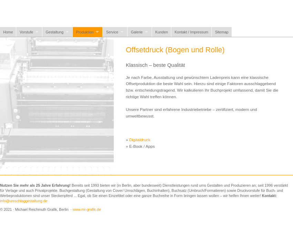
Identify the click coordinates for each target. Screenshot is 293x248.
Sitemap (222, 32)
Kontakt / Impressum (192, 32)
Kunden (161, 32)
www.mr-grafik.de (86, 209)
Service (112, 32)
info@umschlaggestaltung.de (24, 201)
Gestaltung (55, 32)
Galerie (137, 32)
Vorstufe (26, 32)
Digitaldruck (139, 139)
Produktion (84, 32)
